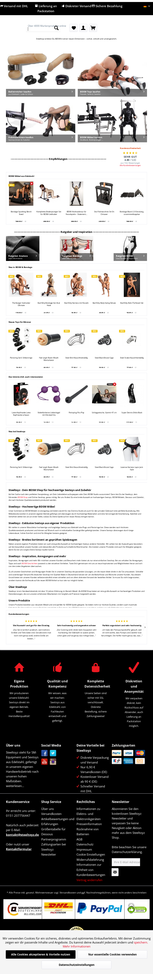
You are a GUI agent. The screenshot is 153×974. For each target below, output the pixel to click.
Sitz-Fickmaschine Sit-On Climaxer (104, 213)
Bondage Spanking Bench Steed (21, 213)
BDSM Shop (22, 497)
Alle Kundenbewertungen (130, 165)
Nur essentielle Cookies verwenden (112, 954)
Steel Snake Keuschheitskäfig (132, 358)
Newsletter (48, 854)
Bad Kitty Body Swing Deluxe (104, 303)
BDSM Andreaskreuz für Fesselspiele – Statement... (76, 213)
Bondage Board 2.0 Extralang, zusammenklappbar (132, 213)
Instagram (53, 762)
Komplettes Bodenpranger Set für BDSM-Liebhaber (48, 213)
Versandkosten (51, 814)
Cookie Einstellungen (90, 854)
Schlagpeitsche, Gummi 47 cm (104, 412)
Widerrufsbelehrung (90, 860)
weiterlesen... (15, 786)
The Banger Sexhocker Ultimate (21, 304)
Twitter (53, 753)
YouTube (44, 762)
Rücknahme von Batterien (87, 831)
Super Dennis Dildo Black (132, 412)
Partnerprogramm (53, 839)
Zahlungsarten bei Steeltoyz (53, 846)
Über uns (47, 809)
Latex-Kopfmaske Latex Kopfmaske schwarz (21, 413)
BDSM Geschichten (29, 563)
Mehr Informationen (76, 946)
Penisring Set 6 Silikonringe (21, 358)
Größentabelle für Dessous (53, 831)
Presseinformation (89, 824)
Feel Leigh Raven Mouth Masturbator (49, 359)
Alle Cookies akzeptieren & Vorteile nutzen (40, 954)
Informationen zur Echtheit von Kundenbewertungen (90, 870)
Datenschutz (84, 844)
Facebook (44, 753)
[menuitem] (43, 28)
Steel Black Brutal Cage (104, 358)
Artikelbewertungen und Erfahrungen (57, 821)
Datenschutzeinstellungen (76, 965)
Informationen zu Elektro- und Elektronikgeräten (88, 814)
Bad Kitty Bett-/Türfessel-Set (131, 303)
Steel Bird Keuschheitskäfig (76, 358)
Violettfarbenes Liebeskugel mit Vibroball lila (49, 413)
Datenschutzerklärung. (127, 852)
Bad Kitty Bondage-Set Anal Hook (49, 304)
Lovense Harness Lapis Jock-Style (132, 468)
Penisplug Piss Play (76, 412)
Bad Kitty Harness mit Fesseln (76, 303)
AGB (79, 839)
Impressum (84, 849)
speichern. (141, 942)
